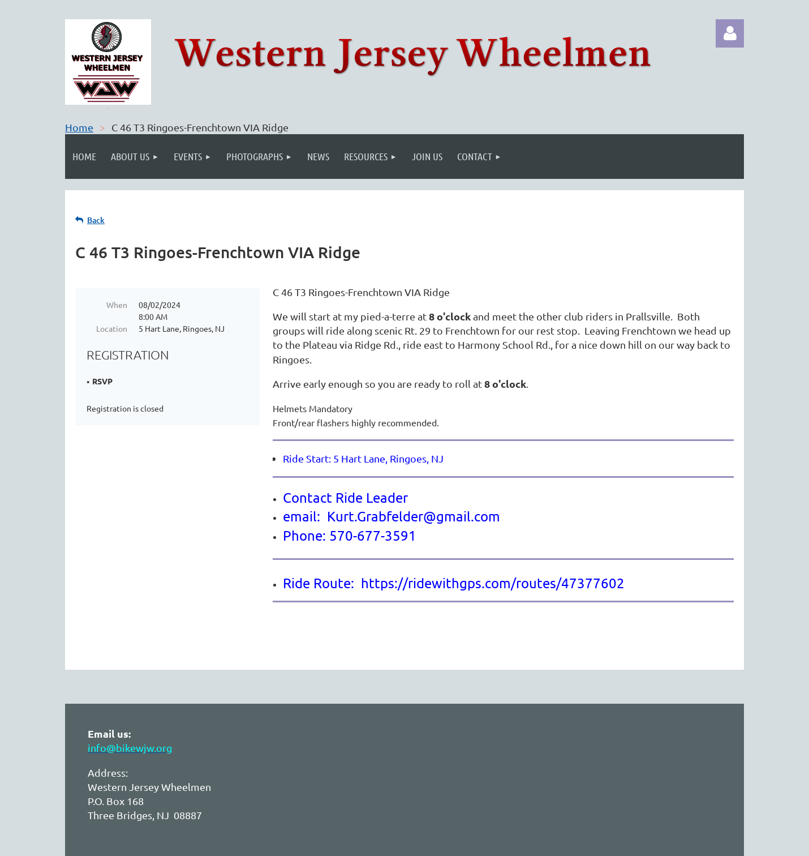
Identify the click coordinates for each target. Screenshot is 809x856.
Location (111, 328)
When (116, 304)
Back (96, 220)
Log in (730, 33)
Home (79, 127)
